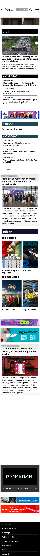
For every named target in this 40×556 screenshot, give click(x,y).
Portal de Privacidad (9, 528)
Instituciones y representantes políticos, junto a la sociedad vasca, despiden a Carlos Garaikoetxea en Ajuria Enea (20, 102)
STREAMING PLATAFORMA (16, 488)
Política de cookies (8, 537)
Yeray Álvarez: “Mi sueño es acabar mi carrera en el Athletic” (17, 144)
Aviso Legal (6, 533)
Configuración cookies (10, 541)
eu (35, 9)
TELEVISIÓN (5, 169)
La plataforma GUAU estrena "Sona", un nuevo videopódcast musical (19, 351)
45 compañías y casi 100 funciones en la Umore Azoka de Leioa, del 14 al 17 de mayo (19, 84)
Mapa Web (5, 554)
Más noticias (10, 76)
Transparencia (7, 545)
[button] (36, 43)
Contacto (5, 550)
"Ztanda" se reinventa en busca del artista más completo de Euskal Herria (18, 181)
